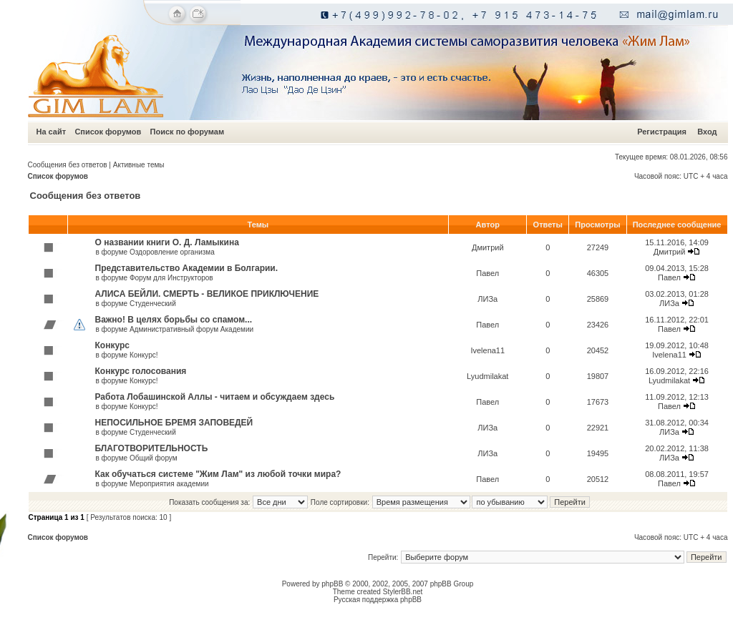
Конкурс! (144, 355)
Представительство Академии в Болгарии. (186, 268)
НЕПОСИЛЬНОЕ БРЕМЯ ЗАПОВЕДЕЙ (174, 423)
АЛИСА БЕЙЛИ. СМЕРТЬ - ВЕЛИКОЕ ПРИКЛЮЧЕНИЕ (207, 294)
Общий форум (154, 458)
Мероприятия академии (169, 484)
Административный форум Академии (191, 329)
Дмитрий (488, 247)
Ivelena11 (487, 350)
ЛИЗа (487, 299)
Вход (707, 131)
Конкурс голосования (141, 371)
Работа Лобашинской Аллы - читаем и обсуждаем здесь (215, 397)
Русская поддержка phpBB (378, 600)
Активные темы (139, 165)
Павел (487, 273)
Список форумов (107, 131)
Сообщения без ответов (67, 165)
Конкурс (112, 345)
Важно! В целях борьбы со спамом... (174, 320)
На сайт (52, 131)
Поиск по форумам (187, 131)
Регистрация (661, 131)
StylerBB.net (403, 592)
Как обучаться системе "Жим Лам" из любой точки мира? (218, 474)
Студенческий (153, 303)
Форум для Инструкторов (171, 278)
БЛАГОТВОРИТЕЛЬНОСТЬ (151, 448)
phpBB (332, 584)
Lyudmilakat (487, 376)
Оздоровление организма (172, 252)
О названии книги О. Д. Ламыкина (167, 242)
